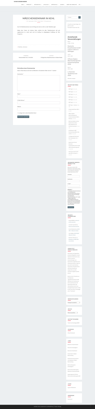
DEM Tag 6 (71, 91)
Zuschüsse (73, 291)
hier (80, 24)
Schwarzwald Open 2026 (74, 109)
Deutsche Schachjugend (72, 347)
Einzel (22, 4)
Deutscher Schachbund (72, 350)
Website (19, 106)
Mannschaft (29, 4)
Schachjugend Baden (20, 1)
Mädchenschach (37, 4)
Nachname (70, 179)
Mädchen (20, 47)
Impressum (70, 399)
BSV (79, 4)
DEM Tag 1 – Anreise (73, 105)
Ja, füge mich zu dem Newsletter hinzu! (26, 113)
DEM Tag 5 (71, 94)
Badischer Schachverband (73, 344)
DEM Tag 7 (71, 89)
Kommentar (20, 74)
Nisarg (59, 406)
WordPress (50, 406)
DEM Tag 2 (71, 102)
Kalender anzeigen (71, 78)
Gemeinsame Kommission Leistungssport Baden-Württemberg (73, 360)
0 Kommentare (47, 21)
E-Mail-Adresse (21, 100)
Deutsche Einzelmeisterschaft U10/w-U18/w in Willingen (74, 48)
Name (19, 94)
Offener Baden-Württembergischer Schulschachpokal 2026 (74, 61)
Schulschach (46, 4)
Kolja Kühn (40, 21)
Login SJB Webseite (72, 387)
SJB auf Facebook (71, 333)
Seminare (25, 47)
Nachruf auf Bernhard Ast (74, 226)
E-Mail (69, 183)
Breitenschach (54, 4)
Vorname (70, 174)
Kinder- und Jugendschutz (72, 4)
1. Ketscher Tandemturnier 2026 (72, 73)
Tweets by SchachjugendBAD (73, 322)
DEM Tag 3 (71, 99)
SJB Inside (62, 4)
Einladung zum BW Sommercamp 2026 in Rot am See (74, 132)
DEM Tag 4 (71, 97)
